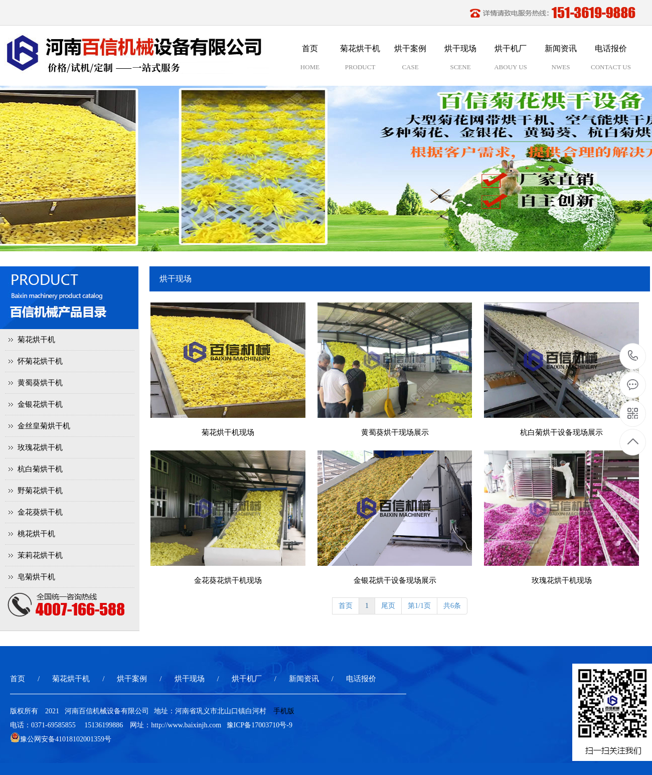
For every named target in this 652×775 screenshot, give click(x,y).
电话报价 (361, 679)
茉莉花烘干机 (40, 555)
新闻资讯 (304, 679)
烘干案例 (132, 679)
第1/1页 (419, 605)
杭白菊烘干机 (40, 469)
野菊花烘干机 (40, 491)
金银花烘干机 (40, 404)
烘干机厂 (247, 679)
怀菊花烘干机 (40, 361)
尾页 (388, 605)
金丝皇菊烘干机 (44, 426)
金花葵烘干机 (40, 512)
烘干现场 (190, 679)
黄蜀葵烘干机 (40, 383)
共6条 (452, 605)
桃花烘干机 (36, 534)
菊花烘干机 (36, 340)
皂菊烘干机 (36, 577)
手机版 (283, 711)
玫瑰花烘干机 (40, 447)
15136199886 (633, 356)
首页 (346, 605)
